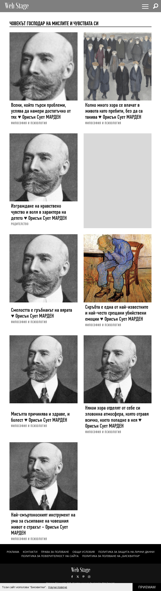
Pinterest (83, 577)
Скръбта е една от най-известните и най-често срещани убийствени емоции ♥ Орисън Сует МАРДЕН (116, 313)
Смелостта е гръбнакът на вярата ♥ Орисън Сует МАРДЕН (41, 313)
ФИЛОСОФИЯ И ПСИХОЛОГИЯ (29, 123)
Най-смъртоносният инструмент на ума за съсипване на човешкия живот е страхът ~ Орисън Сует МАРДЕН (43, 524)
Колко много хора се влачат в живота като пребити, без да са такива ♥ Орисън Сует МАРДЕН (114, 111)
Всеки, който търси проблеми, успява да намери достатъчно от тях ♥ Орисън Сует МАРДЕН (41, 111)
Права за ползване (55, 552)
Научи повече (57, 587)
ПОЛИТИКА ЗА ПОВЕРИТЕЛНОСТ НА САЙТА (50, 556)
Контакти (30, 552)
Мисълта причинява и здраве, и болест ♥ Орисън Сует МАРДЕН (40, 417)
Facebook (72, 577)
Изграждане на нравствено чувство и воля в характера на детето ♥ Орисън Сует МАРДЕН (39, 212)
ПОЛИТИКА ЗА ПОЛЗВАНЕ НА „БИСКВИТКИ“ (111, 556)
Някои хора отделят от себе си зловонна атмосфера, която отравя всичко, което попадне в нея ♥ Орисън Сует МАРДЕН (117, 417)
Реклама (13, 552)
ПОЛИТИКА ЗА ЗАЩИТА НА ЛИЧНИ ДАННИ (126, 552)
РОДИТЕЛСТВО (20, 224)
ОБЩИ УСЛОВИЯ (83, 552)
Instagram (89, 577)
